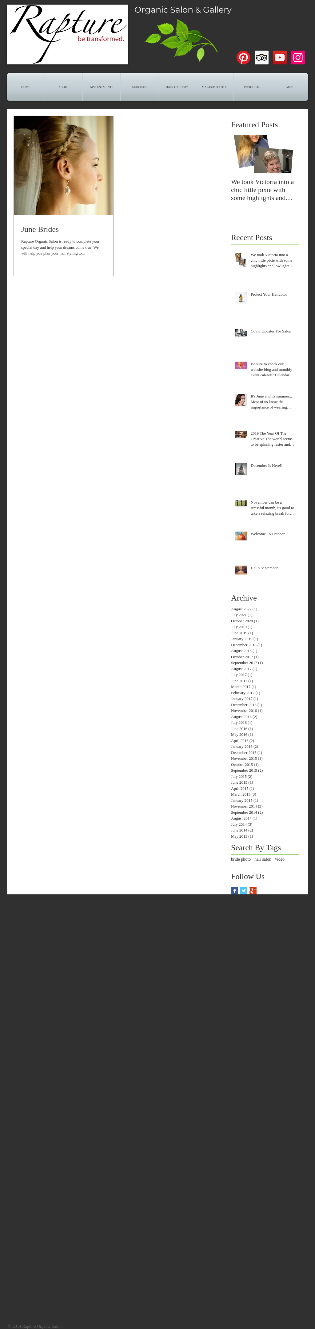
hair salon (262, 859)
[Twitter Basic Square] (243, 890)
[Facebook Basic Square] (234, 890)
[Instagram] (298, 57)
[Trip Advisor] (262, 57)
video (280, 859)
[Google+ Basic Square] (253, 890)
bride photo (241, 859)
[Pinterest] (243, 57)
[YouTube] (280, 57)
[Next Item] (289, 154)
